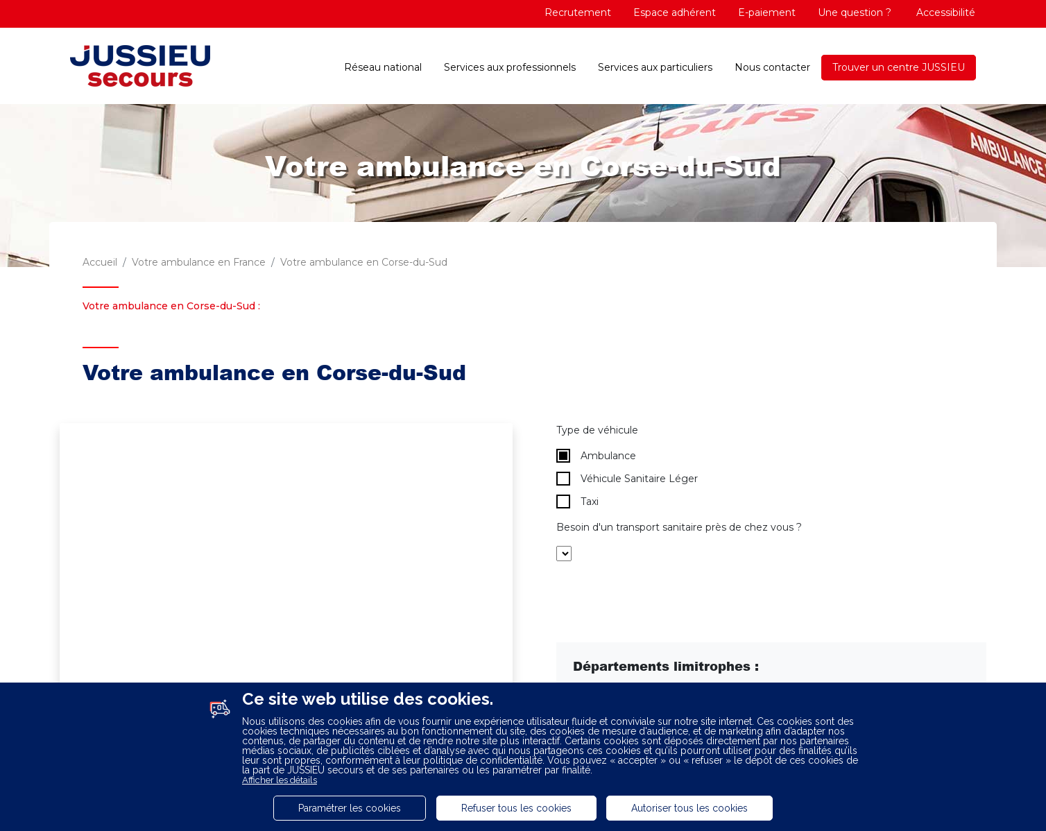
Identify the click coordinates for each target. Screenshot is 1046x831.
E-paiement (767, 12)
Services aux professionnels (510, 67)
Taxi (577, 501)
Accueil (100, 262)
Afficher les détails (279, 780)
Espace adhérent (674, 12)
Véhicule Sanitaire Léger (627, 479)
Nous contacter (772, 67)
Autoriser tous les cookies (689, 808)
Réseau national (383, 67)
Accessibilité (944, 12)
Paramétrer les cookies (349, 808)
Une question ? (854, 12)
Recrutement (578, 12)
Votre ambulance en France (199, 262)
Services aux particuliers (655, 67)
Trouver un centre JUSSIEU (898, 67)
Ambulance (596, 456)
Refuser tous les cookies (516, 808)
